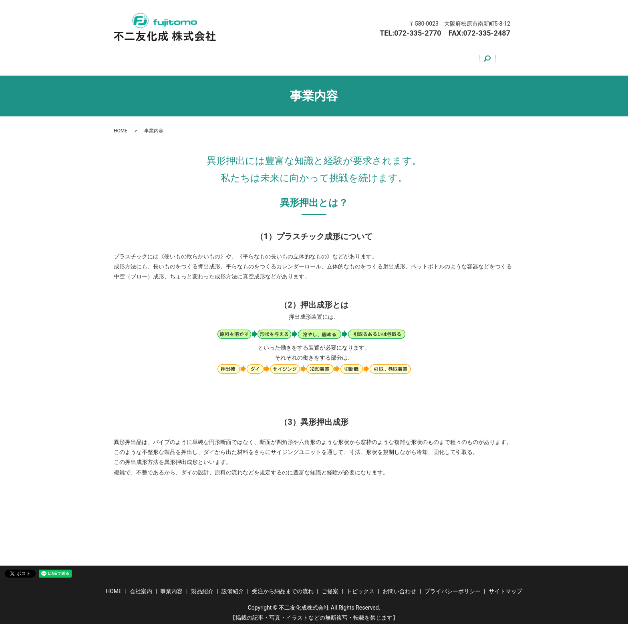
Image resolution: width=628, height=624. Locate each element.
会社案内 (167, 57)
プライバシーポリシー (453, 587)
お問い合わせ (467, 57)
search (500, 58)
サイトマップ (505, 587)
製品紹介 (239, 57)
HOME (134, 57)
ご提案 (386, 57)
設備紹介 (275, 57)
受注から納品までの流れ (332, 57)
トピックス (422, 57)
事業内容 (203, 57)
